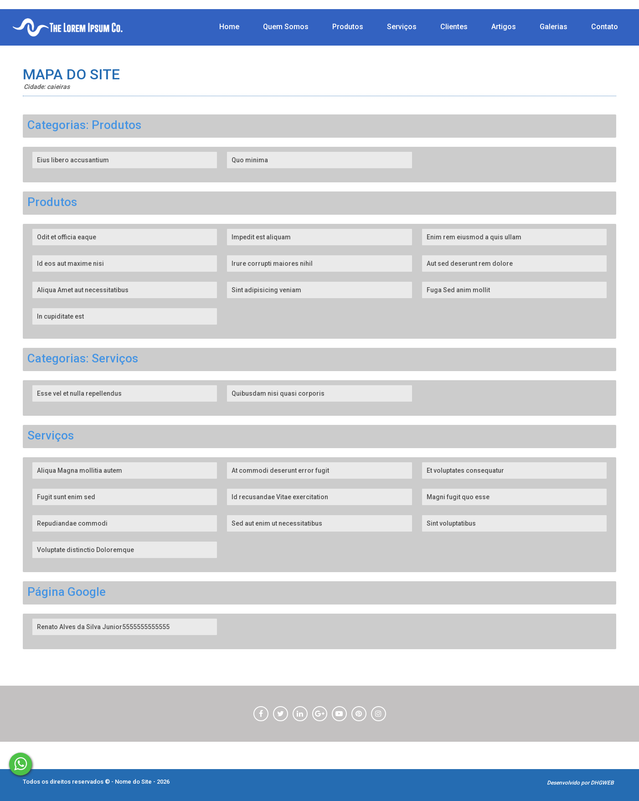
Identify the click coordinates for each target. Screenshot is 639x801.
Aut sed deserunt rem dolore (470, 263)
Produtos (347, 26)
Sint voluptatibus (451, 523)
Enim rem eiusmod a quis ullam (474, 237)
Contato (604, 26)
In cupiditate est (60, 316)
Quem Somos (286, 26)
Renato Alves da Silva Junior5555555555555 (103, 626)
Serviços (402, 26)
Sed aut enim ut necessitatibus (277, 523)
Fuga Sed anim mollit (458, 290)
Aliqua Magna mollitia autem (79, 470)
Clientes (454, 26)
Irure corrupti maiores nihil (272, 263)
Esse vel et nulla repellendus (79, 393)
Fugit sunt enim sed (66, 497)
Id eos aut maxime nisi (70, 263)
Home (229, 26)
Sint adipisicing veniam (266, 290)
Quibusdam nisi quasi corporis (278, 393)
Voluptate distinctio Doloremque (85, 549)
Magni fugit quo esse (458, 497)
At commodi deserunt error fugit (280, 470)
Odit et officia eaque (66, 237)
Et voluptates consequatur (465, 470)
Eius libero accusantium (73, 160)
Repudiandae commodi (72, 523)
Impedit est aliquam (261, 237)
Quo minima (250, 160)
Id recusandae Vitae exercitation (280, 497)
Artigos (503, 26)
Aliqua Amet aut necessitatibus (83, 290)
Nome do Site (134, 781)
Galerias (553, 26)
